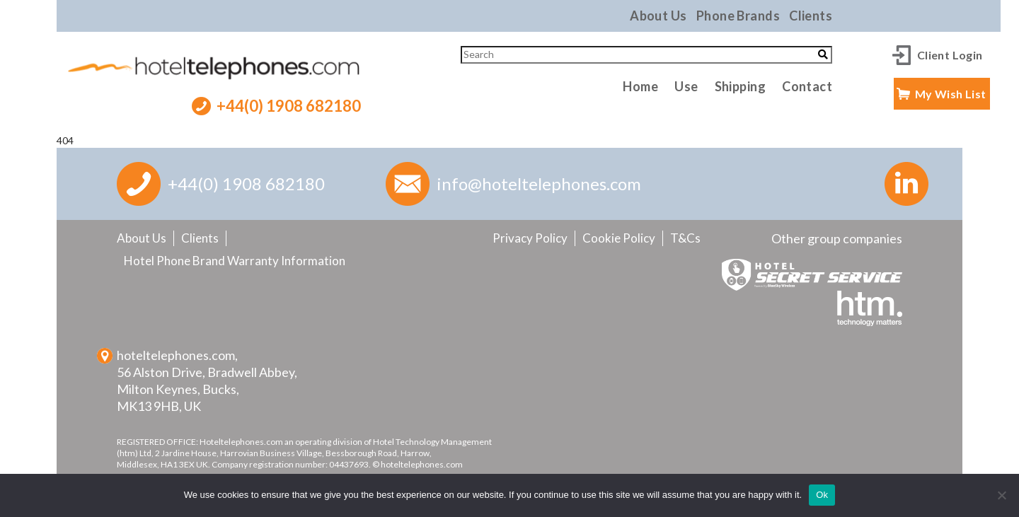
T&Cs (685, 238)
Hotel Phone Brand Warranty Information (234, 260)
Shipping (740, 86)
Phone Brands (738, 15)
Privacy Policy (530, 238)
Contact (807, 86)
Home (640, 86)
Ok (822, 494)
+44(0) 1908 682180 (289, 105)
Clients (810, 15)
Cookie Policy (618, 238)
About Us (658, 15)
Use (686, 86)
